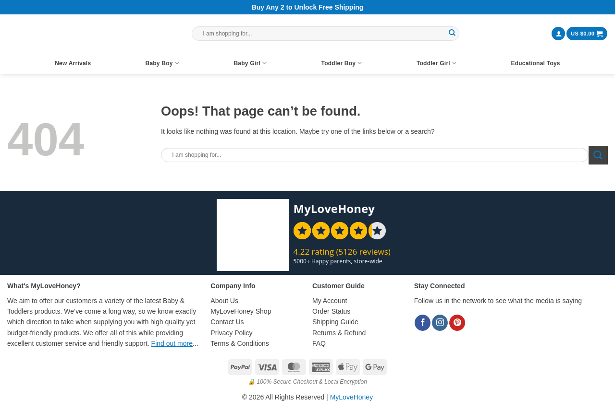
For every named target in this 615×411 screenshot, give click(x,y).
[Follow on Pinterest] (457, 323)
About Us (224, 301)
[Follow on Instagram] (440, 323)
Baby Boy (162, 63)
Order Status (331, 311)
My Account (329, 301)
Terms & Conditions (239, 343)
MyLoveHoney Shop (240, 311)
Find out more (172, 343)
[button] (558, 34)
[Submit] (452, 33)
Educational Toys (535, 63)
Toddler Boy (341, 63)
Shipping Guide (335, 322)
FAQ (319, 343)
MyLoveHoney (351, 397)
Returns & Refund (339, 333)
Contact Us (227, 322)
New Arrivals (73, 63)
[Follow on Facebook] (422, 323)
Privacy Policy (231, 333)
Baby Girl (250, 63)
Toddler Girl (436, 63)
